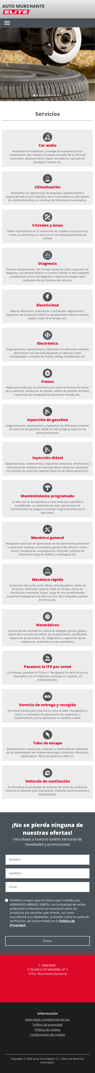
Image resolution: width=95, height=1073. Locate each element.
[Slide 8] (58, 95)
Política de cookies (47, 1030)
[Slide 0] (34, 95)
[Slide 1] (37, 95)
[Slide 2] (40, 95)
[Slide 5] (49, 95)
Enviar (47, 941)
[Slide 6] (52, 95)
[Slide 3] (43, 95)
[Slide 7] (55, 95)
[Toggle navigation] (7, 22)
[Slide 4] (46, 95)
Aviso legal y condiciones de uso (47, 1019)
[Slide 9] (61, 95)
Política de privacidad (47, 1025)
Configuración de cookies (47, 1035)
